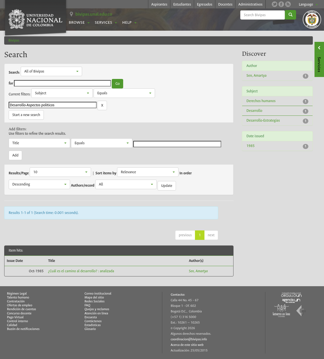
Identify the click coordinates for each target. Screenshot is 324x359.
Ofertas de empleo (19, 305)
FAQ (87, 305)
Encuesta (91, 317)
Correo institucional (98, 293)
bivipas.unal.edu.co (93, 14)
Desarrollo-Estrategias (263, 120)
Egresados (204, 4)
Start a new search (26, 114)
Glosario (90, 329)
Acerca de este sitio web (187, 345)
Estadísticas (93, 325)
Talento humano (18, 297)
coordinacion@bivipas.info (189, 339)
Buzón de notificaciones (23, 329)
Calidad (12, 325)
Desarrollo (254, 110)
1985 (250, 145)
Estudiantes (182, 4)
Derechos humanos (260, 100)
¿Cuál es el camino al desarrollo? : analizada (81, 271)
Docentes (225, 4)
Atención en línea (96, 313)
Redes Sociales (95, 301)
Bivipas (13, 40)
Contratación (16, 301)
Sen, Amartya (198, 271)
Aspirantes (159, 4)
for (11, 83)
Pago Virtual (15, 317)
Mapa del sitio (94, 297)
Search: (14, 72)
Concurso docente (19, 313)
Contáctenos (93, 321)
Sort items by (106, 173)
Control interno (17, 321)
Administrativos (250, 4)
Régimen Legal (17, 293)
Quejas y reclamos (97, 309)
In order (186, 173)
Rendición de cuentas (21, 309)
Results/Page (19, 173)
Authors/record (82, 185)
